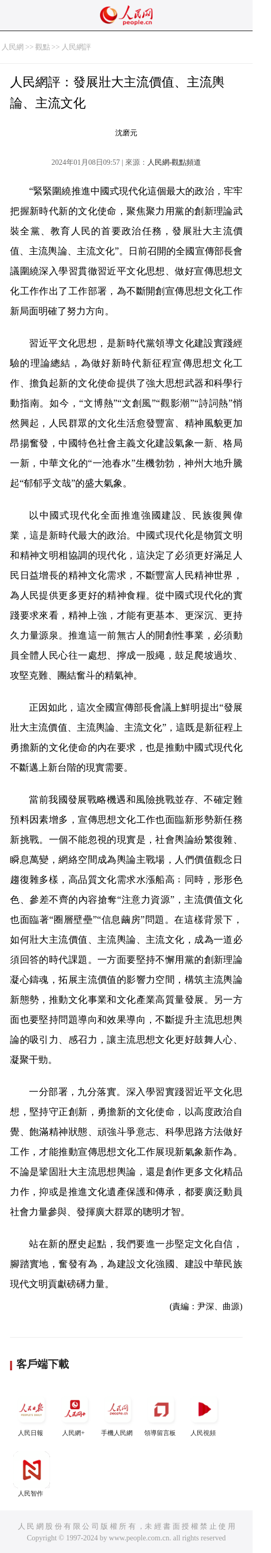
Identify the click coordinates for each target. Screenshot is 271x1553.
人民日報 (31, 1414)
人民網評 (76, 47)
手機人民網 (117, 1414)
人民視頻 (204, 1414)
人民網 (13, 47)
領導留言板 (161, 1414)
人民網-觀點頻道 (174, 162)
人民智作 (31, 1474)
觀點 (42, 47)
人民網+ (74, 1414)
